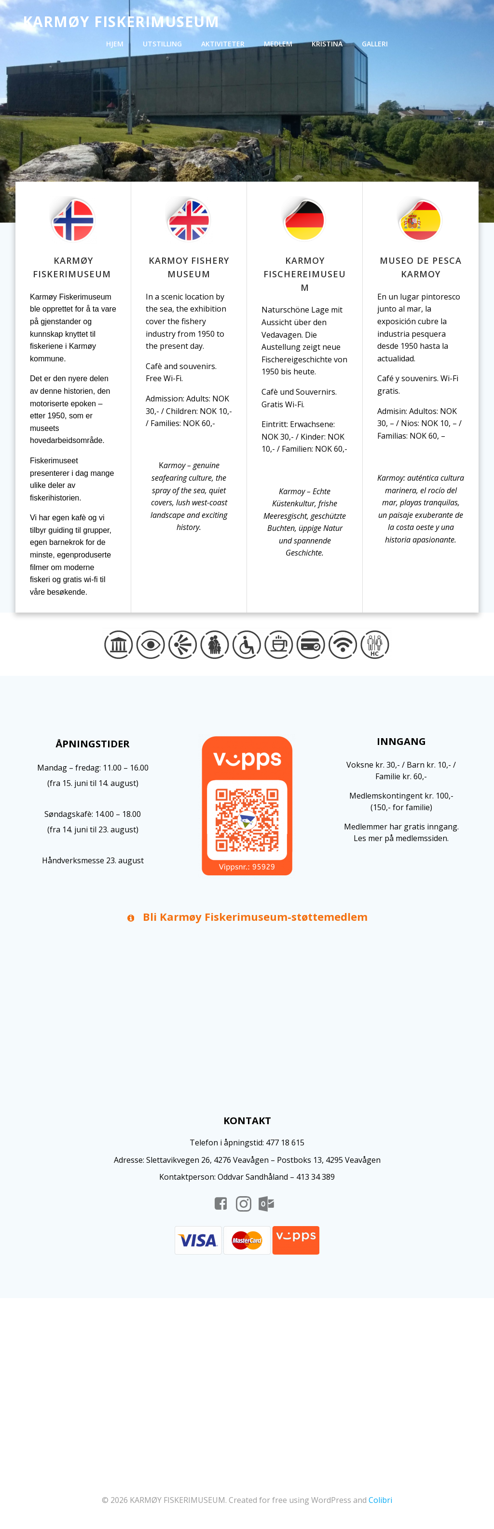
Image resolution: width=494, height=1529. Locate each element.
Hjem (115, 43)
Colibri (380, 1500)
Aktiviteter (223, 43)
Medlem (278, 43)
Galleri (375, 43)
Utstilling (162, 43)
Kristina (327, 43)
